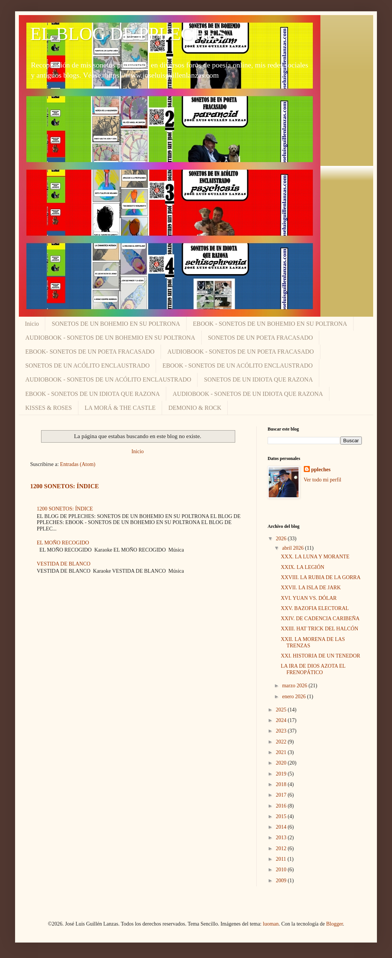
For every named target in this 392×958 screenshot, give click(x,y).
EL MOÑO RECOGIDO (63, 543)
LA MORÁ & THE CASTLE (120, 408)
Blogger (334, 924)
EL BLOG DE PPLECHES (128, 34)
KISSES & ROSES (48, 408)
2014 (282, 827)
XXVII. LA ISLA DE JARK (311, 587)
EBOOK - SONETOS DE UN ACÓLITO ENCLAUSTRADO (237, 365)
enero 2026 (294, 696)
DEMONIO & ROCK (194, 408)
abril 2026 (293, 548)
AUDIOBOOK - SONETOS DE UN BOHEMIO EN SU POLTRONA (110, 337)
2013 (282, 837)
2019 (282, 774)
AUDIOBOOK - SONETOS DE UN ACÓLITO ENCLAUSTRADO (108, 379)
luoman (271, 924)
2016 (282, 806)
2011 (282, 859)
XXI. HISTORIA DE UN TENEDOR (320, 656)
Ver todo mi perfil (322, 480)
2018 (282, 784)
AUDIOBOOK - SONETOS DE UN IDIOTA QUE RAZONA (248, 394)
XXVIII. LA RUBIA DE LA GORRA (321, 577)
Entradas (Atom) (77, 464)
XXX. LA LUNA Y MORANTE (315, 556)
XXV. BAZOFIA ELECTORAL (315, 608)
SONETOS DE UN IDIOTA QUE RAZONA (258, 379)
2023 (282, 731)
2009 (282, 880)
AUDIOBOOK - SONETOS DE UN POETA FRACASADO (240, 351)
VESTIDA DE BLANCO (63, 564)
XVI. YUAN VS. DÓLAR (309, 598)
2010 (282, 869)
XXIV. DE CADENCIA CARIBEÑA (320, 618)
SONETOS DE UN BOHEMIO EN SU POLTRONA (116, 323)
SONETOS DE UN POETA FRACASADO (260, 337)
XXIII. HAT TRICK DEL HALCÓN (319, 629)
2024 (282, 720)
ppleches (321, 469)
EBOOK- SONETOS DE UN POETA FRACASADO (90, 351)
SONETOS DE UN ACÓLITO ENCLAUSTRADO (87, 365)
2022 (282, 742)
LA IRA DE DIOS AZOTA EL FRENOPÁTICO (313, 669)
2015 (282, 816)
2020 (282, 763)
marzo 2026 (295, 685)
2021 (282, 752)
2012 (282, 848)
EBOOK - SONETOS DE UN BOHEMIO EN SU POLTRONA (270, 323)
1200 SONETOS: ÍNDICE (64, 486)
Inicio (32, 323)
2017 (282, 795)
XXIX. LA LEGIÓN (302, 567)
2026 (282, 538)
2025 (282, 710)
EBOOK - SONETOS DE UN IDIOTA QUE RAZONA (92, 394)
